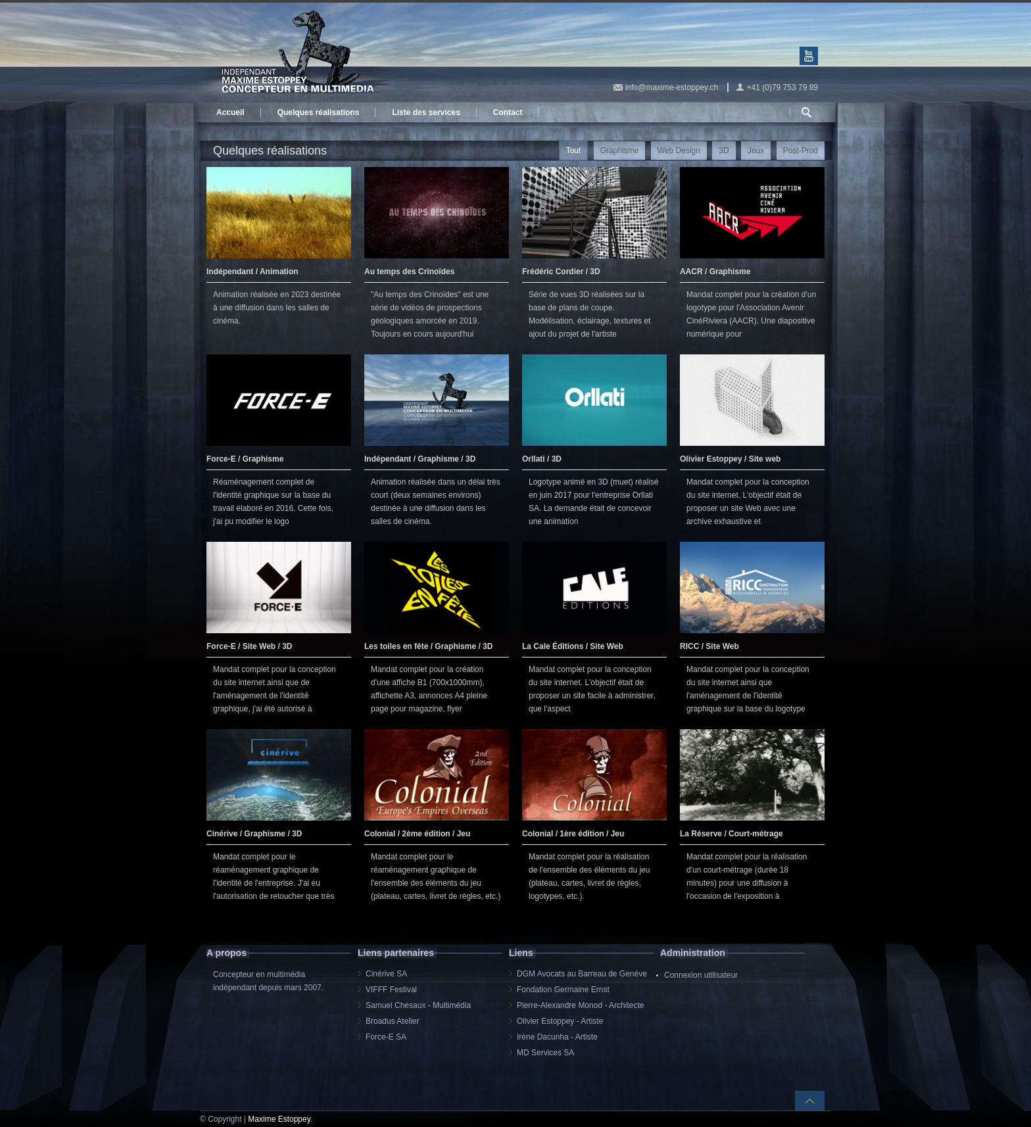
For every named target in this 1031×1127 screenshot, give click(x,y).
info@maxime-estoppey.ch (671, 87)
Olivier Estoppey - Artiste (560, 1021)
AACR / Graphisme (715, 271)
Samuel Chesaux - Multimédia (418, 1005)
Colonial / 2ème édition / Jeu (417, 833)
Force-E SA (386, 1037)
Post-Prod (800, 150)
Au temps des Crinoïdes (409, 271)
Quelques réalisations (318, 112)
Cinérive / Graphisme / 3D (254, 833)
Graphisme (619, 150)
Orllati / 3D (542, 459)
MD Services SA (545, 1052)
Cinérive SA (386, 973)
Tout (573, 150)
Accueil (230, 112)
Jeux (756, 150)
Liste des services (426, 112)
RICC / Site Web (709, 646)
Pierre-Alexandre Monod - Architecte (580, 1005)
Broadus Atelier (392, 1021)
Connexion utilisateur (701, 975)
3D (724, 150)
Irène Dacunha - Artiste (557, 1037)
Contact (508, 112)
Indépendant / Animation (252, 271)
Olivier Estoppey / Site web (730, 459)
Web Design (679, 150)
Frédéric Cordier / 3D (561, 271)
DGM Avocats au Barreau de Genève (582, 973)
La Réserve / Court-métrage (731, 833)
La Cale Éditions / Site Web (572, 646)
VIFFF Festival (391, 989)
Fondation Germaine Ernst (563, 989)
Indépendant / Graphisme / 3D (419, 459)
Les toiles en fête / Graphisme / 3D (428, 646)
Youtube (809, 56)
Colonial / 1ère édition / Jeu (573, 833)
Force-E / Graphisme (244, 459)
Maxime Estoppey (279, 1119)
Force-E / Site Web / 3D (249, 646)
